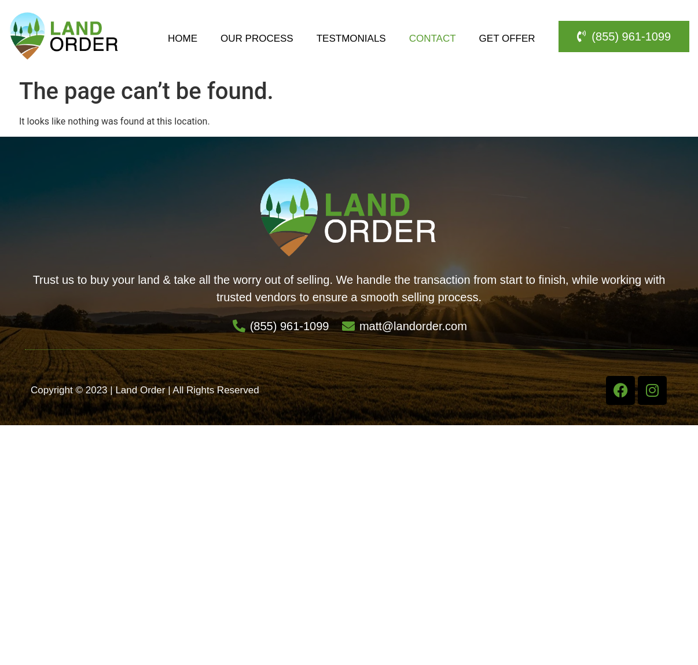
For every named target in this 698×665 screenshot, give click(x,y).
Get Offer (507, 38)
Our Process (257, 38)
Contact (432, 38)
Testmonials (351, 38)
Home (182, 38)
